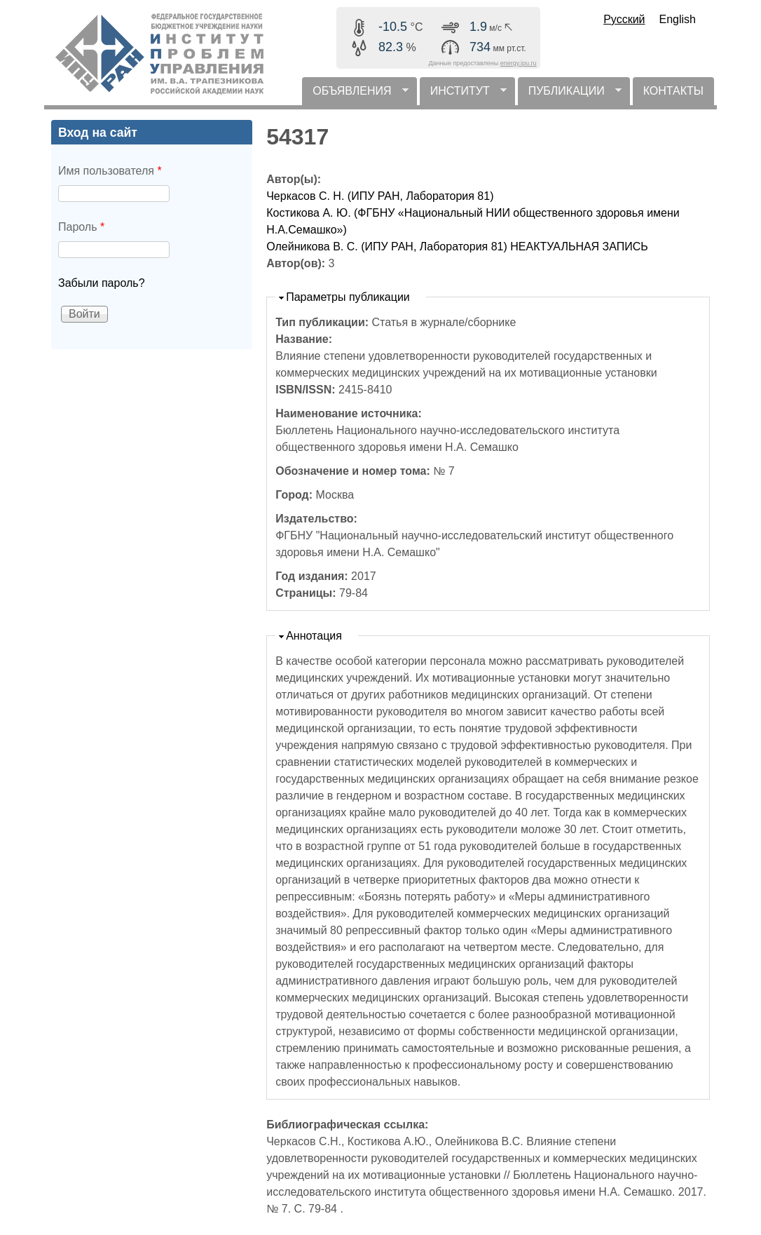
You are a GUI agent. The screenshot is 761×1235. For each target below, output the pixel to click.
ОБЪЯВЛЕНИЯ (355, 95)
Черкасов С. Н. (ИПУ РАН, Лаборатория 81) (379, 196)
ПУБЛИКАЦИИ (570, 95)
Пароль (81, 227)
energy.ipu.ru (518, 63)
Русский (624, 19)
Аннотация (314, 636)
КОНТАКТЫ (673, 91)
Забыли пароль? (101, 283)
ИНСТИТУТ (463, 95)
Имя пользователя (110, 171)
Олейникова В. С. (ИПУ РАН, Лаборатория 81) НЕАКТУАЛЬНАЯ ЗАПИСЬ (457, 246)
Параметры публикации (348, 297)
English (677, 19)
